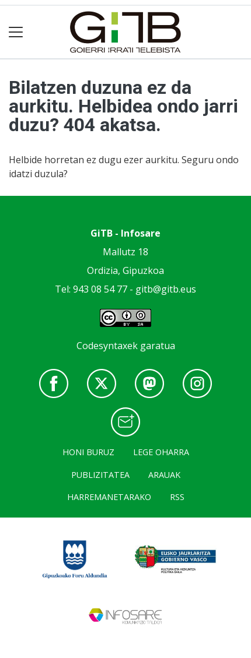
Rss (177, 496)
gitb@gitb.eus (165, 289)
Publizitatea (100, 474)
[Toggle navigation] (16, 32)
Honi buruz (88, 452)
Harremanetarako (109, 496)
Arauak (164, 474)
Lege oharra (161, 452)
